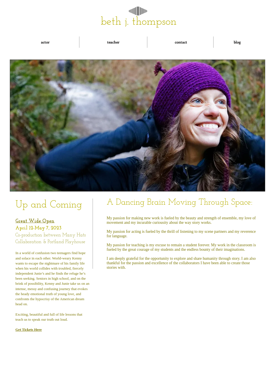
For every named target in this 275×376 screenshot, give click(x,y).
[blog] (237, 42)
